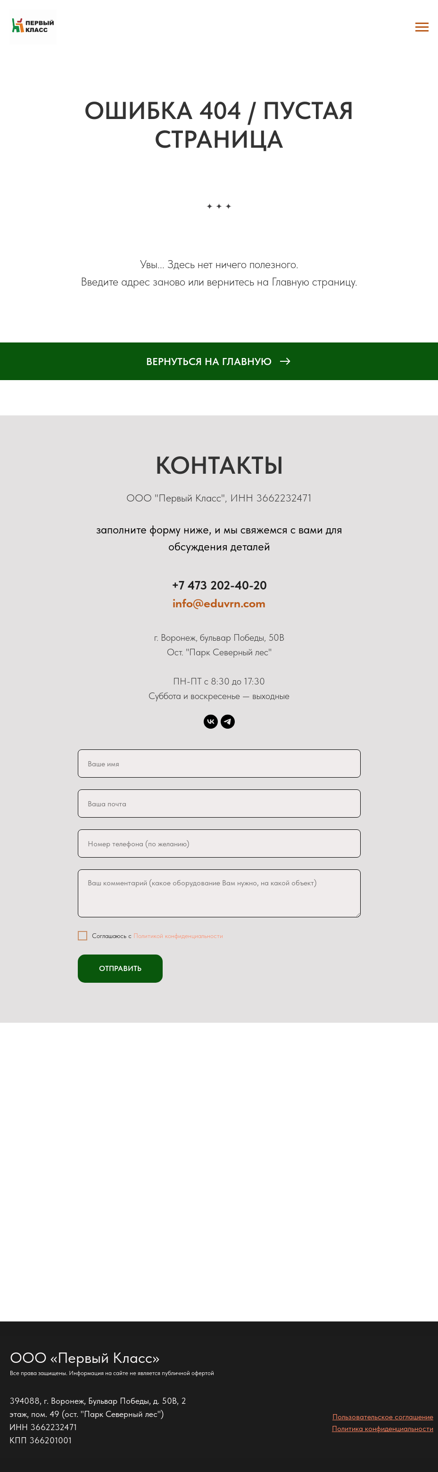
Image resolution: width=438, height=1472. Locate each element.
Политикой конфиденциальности (178, 935)
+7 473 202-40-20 (219, 585)
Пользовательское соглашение (382, 1416)
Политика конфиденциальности (382, 1428)
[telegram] (228, 722)
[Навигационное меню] (422, 27)
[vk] (211, 722)
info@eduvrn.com (219, 603)
